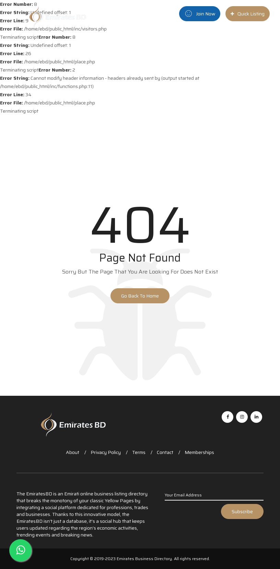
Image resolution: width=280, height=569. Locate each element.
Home (138, 41)
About (72, 452)
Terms (138, 452)
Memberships (199, 452)
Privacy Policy (106, 452)
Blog (231, 41)
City (192, 41)
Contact (165, 452)
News (213, 41)
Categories (164, 41)
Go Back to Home (140, 296)
